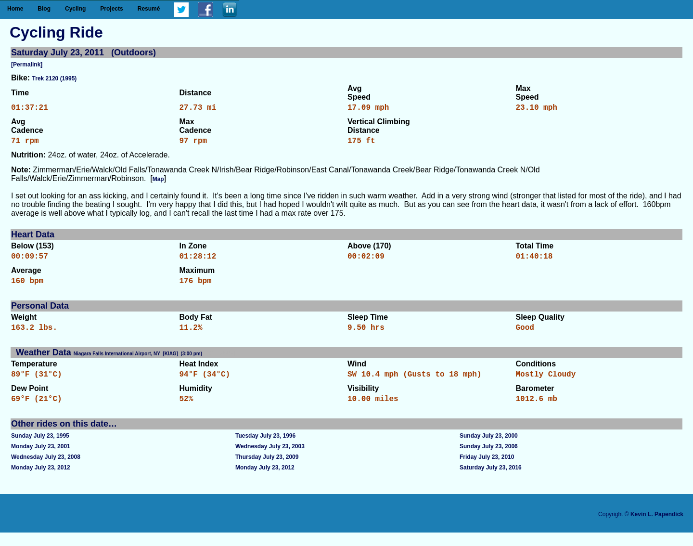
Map (158, 183)
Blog (44, 8)
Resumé (149, 8)
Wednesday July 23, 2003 (270, 459)
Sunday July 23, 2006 (489, 459)
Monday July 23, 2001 (40, 459)
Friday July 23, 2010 (487, 470)
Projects (111, 8)
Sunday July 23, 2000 (489, 449)
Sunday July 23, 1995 (40, 449)
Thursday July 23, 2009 (266, 470)
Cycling (75, 8)
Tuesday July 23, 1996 (265, 449)
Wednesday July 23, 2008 (45, 470)
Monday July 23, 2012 (40, 481)
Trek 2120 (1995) (54, 78)
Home (15, 8)
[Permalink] (26, 64)
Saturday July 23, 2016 (491, 481)
